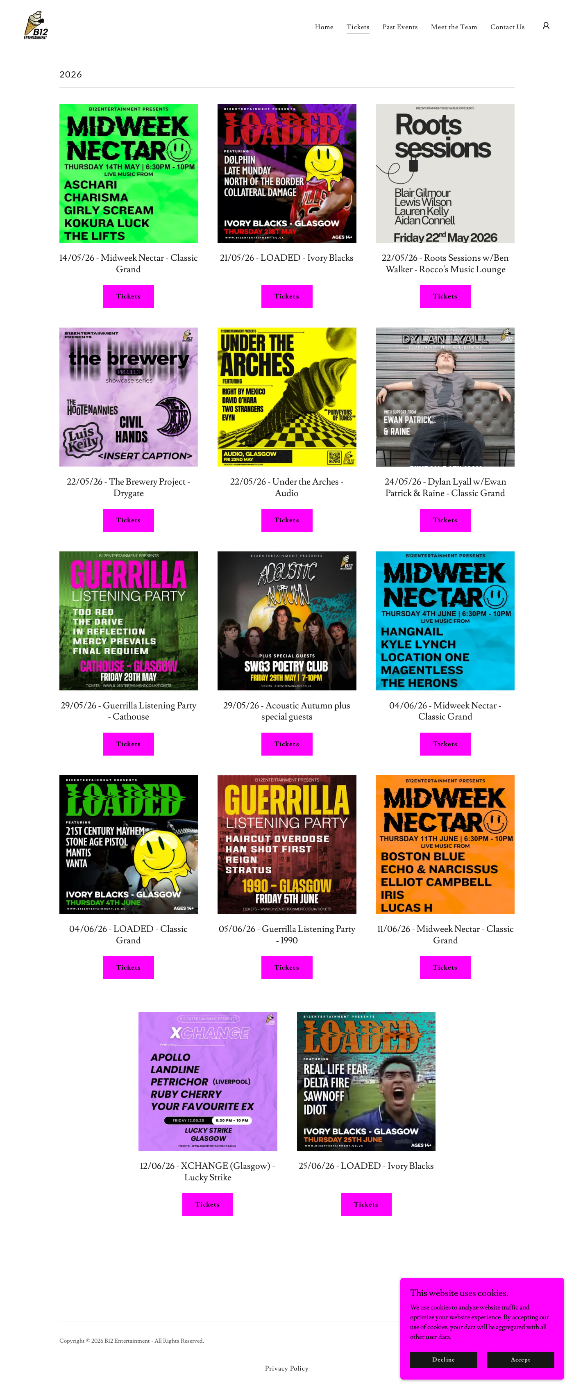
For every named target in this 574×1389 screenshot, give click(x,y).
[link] (36, 24)
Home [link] (324, 27)
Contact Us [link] (507, 27)
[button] (546, 26)
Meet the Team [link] (454, 27)
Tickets (128, 296)
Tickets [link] (358, 27)
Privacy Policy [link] (287, 1368)
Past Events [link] (400, 27)
